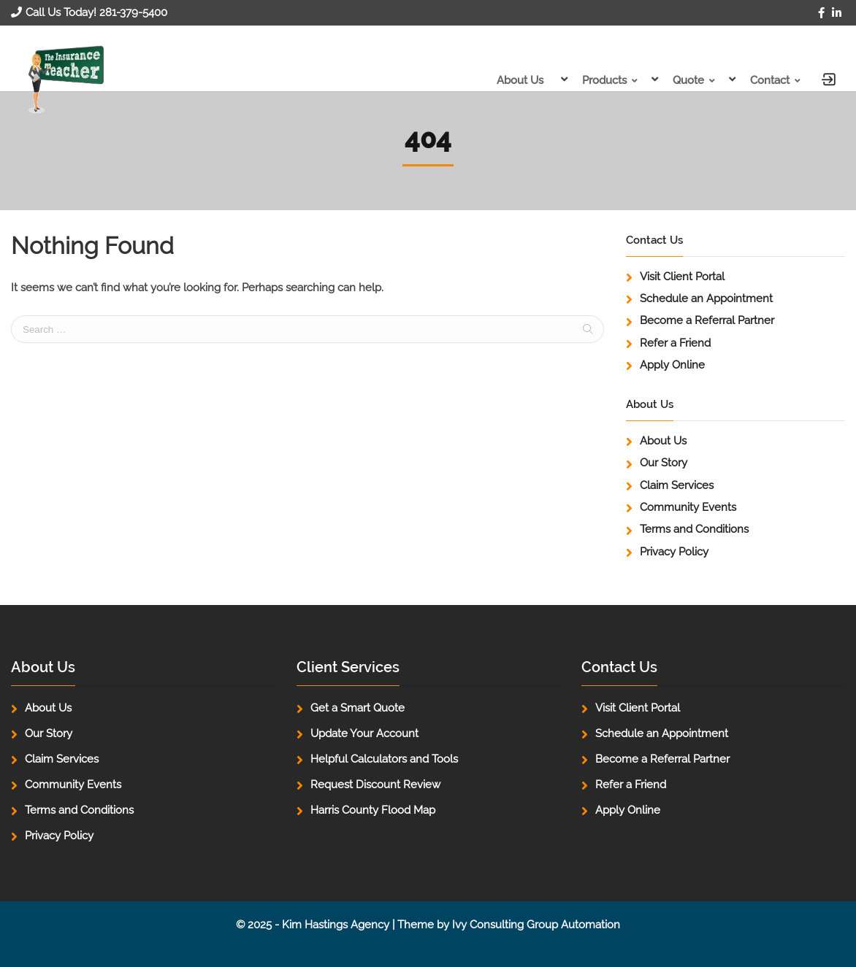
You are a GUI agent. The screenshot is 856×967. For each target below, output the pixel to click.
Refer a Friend (675, 343)
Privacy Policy (674, 551)
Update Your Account (364, 733)
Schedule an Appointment (706, 298)
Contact (770, 80)
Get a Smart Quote (357, 707)
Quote (688, 80)
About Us (520, 80)
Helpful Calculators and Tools (384, 759)
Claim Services (677, 485)
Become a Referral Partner (707, 320)
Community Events (688, 507)
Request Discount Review (375, 784)
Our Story (663, 462)
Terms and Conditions (694, 529)
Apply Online (672, 364)
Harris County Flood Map (372, 810)
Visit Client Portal (682, 276)
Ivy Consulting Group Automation (536, 924)
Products (604, 80)
